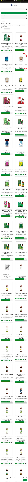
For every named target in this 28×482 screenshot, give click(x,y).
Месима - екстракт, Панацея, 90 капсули (21, 64)
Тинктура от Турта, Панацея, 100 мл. (21, 334)
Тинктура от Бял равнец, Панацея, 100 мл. (21, 314)
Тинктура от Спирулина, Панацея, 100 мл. (7, 396)
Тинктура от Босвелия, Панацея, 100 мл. (21, 293)
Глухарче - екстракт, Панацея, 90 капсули (21, 169)
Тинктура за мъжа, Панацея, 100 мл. (21, 396)
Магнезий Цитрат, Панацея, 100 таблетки (7, 148)
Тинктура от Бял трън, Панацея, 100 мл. (7, 334)
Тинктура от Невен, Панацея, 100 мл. (21, 354)
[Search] (26, 9)
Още (1, 27)
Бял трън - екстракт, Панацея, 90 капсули (7, 169)
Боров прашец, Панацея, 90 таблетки (21, 85)
